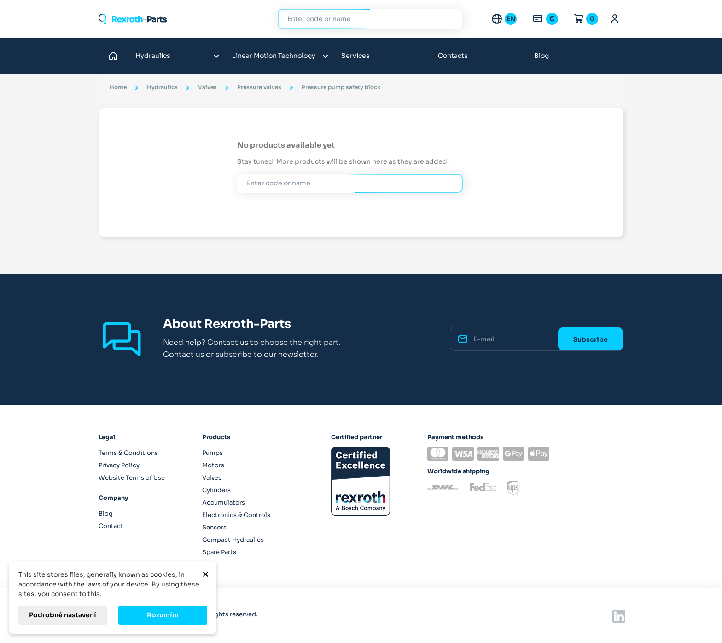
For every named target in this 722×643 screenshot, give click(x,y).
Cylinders (216, 490)
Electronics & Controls (236, 515)
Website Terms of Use (132, 478)
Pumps (212, 453)
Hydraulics (152, 56)
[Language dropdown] (504, 19)
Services (355, 56)
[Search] (363, 19)
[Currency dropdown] (545, 19)
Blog (541, 56)
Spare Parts (219, 552)
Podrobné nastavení (62, 615)
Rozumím (163, 615)
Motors (213, 465)
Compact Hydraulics (233, 540)
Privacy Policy (119, 465)
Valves (211, 478)
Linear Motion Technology (273, 56)
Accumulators (223, 502)
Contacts (453, 56)
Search (449, 18)
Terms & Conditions (128, 453)
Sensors (214, 527)
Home (116, 56)
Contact (111, 526)
